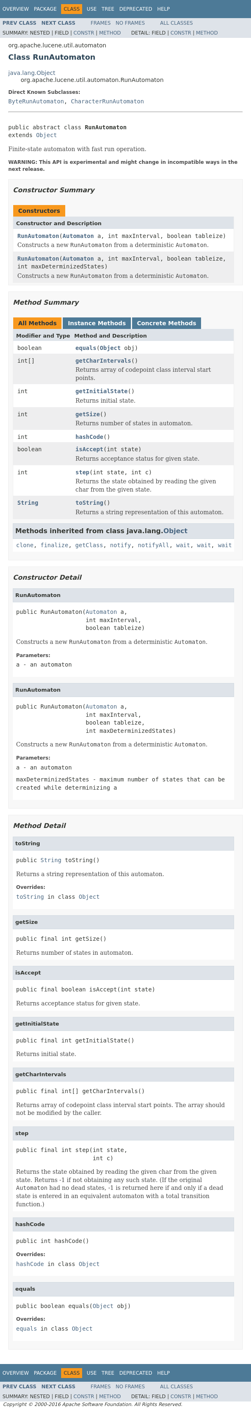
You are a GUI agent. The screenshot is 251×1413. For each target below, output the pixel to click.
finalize (54, 545)
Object (46, 135)
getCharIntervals (103, 360)
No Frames (130, 23)
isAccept (89, 449)
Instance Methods (97, 323)
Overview (15, 9)
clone (24, 545)
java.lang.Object (31, 73)
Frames (101, 23)
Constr (83, 33)
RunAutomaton (38, 236)
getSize (88, 414)
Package (45, 9)
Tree (108, 9)
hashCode (89, 437)
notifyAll (153, 545)
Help (163, 9)
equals (86, 348)
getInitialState (102, 391)
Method (110, 33)
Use (92, 9)
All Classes (176, 23)
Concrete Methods (167, 323)
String (27, 502)
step (83, 472)
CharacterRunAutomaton (107, 101)
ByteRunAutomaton (36, 101)
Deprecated (135, 9)
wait (183, 545)
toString (89, 502)
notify (120, 545)
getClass (89, 545)
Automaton (78, 236)
